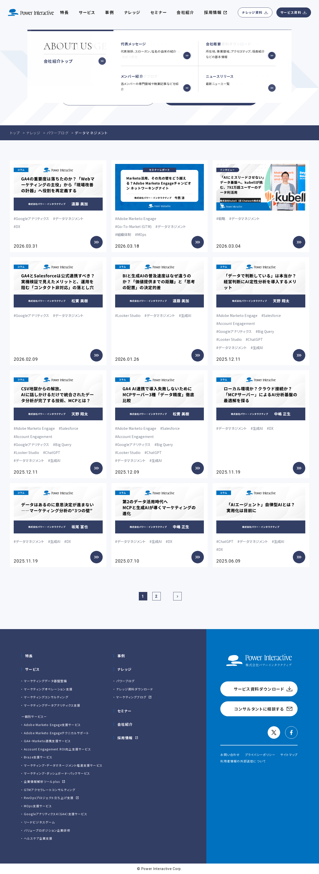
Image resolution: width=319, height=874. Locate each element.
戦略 (221, 218)
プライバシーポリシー (260, 754)
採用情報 (125, 737)
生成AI (186, 315)
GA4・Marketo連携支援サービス (47, 741)
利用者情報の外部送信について (243, 761)
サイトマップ (289, 754)
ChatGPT (255, 339)
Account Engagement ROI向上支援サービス (57, 749)
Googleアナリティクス (32, 218)
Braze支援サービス (38, 757)
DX (18, 226)
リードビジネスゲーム (39, 822)
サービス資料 (291, 12)
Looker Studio (129, 315)
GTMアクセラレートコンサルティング (50, 790)
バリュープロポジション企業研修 (47, 830)
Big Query (266, 331)
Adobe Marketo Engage (136, 218)
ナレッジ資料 (252, 12)
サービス (87, 12)
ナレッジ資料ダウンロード (134, 689)
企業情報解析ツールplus (42, 781)
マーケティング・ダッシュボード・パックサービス (57, 773)
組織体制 (124, 234)
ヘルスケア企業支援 (38, 838)
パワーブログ (125, 681)
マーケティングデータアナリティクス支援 (52, 705)
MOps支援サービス (38, 806)
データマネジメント (69, 218)
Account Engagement (236, 323)
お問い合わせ (230, 754)
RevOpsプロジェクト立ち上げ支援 (49, 798)
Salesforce (272, 315)
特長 (29, 655)
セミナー (124, 710)
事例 (121, 655)
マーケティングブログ (131, 697)
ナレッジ (132, 12)
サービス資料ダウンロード (108, 97)
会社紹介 (185, 12)
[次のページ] (177, 596)
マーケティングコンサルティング (46, 697)
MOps (141, 234)
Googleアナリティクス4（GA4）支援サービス (55, 814)
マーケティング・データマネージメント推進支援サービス (63, 765)
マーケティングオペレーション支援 (48, 689)
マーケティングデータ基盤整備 (45, 681)
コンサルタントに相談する (210, 97)
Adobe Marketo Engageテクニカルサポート (56, 733)
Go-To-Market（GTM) (134, 226)
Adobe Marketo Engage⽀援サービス (52, 725)
